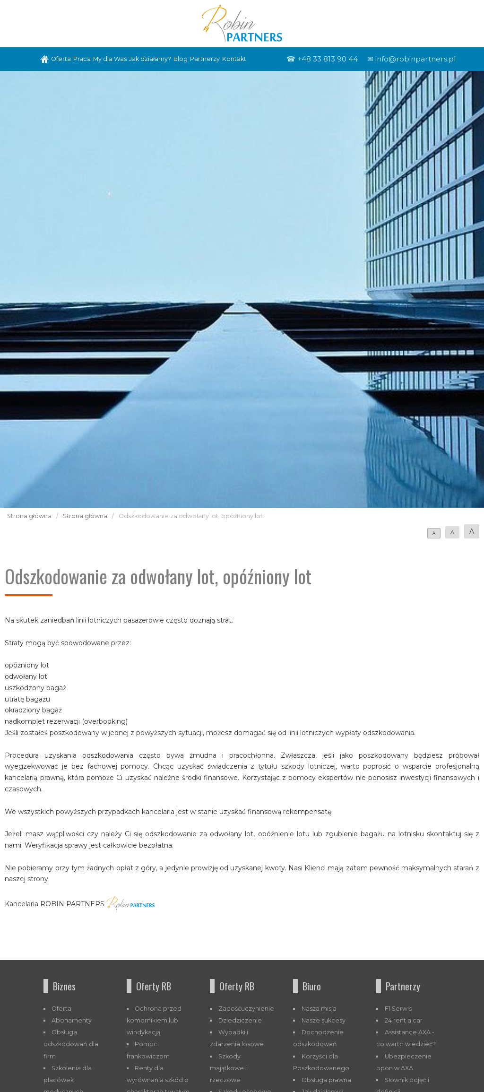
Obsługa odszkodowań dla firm (70, 1044)
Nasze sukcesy (324, 1020)
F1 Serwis (398, 1008)
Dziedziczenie (240, 1020)
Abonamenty (72, 1020)
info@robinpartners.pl (415, 58)
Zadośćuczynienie (246, 1008)
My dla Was (110, 58)
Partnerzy (205, 58)
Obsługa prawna (326, 1079)
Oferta (61, 58)
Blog (180, 58)
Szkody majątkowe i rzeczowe (228, 1068)
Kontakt (234, 58)
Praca (82, 58)
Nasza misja (319, 1008)
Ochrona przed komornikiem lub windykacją (154, 1020)
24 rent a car (404, 1020)
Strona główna (29, 516)
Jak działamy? (150, 58)
